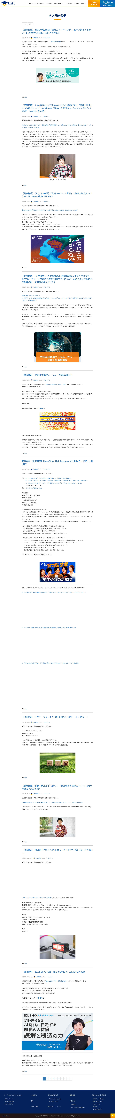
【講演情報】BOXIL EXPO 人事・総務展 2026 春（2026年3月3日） (54, 971)
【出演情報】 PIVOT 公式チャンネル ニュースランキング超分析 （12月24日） (57, 851)
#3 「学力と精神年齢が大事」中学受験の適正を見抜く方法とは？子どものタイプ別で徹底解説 (50, 663)
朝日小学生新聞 (56, 42)
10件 (30, 24)
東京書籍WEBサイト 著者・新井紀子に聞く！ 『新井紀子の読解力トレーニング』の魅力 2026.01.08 (52, 802)
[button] (16, 1095)
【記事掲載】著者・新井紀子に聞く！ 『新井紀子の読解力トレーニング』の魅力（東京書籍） (57, 787)
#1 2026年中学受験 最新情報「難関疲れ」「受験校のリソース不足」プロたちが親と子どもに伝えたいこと (54, 592)
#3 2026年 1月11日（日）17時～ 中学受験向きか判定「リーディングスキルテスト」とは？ (54, 483)
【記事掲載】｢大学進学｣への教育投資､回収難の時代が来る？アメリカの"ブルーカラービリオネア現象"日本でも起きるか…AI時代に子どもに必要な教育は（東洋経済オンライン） (57, 279)
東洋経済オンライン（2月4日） (31, 296)
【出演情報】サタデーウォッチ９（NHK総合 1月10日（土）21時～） (55, 717)
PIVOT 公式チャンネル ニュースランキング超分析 (37, 898)
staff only (5, 1115)
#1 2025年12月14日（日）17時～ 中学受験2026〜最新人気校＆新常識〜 (48, 478)
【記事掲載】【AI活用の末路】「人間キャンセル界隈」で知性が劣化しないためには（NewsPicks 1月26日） (57, 195)
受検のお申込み (94, 3)
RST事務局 (34, 38)
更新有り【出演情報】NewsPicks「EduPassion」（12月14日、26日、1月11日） (57, 463)
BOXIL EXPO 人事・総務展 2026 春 (56, 981)
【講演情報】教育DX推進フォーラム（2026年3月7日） (48, 374)
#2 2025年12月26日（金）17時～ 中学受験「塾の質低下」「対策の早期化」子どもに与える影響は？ (57, 481)
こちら (40, 408)
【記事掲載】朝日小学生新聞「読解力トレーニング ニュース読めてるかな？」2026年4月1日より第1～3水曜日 (56, 31)
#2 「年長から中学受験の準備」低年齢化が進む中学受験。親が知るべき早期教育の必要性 (49, 628)
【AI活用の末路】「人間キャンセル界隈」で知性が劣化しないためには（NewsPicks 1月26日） (50, 210)
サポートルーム (108, 3)
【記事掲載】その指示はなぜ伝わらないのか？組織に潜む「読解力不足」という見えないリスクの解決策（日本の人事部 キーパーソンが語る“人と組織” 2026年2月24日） (57, 108)
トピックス (47, 38)
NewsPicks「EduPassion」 (34, 488)
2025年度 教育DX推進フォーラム (56, 384)
